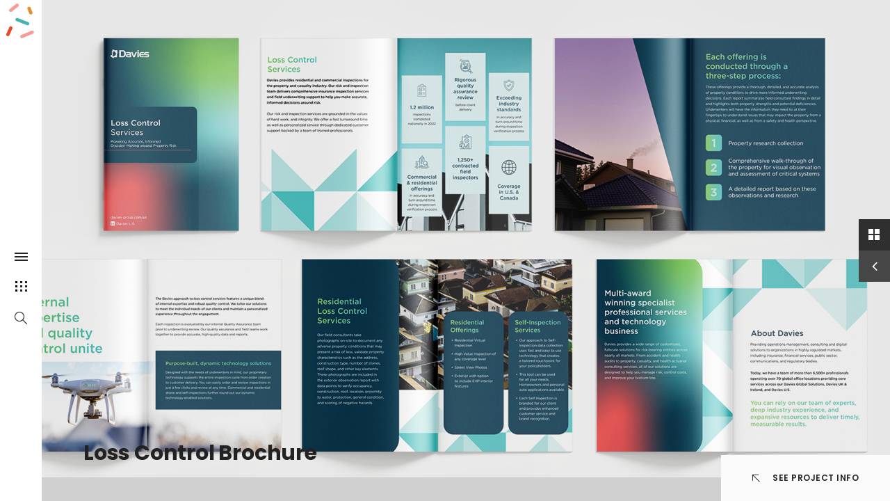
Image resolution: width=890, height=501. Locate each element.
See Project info (805, 478)
